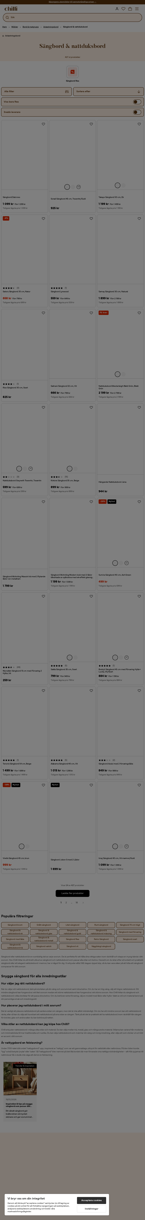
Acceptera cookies (91, 1200)
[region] (57, 1204)
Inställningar (91, 1209)
